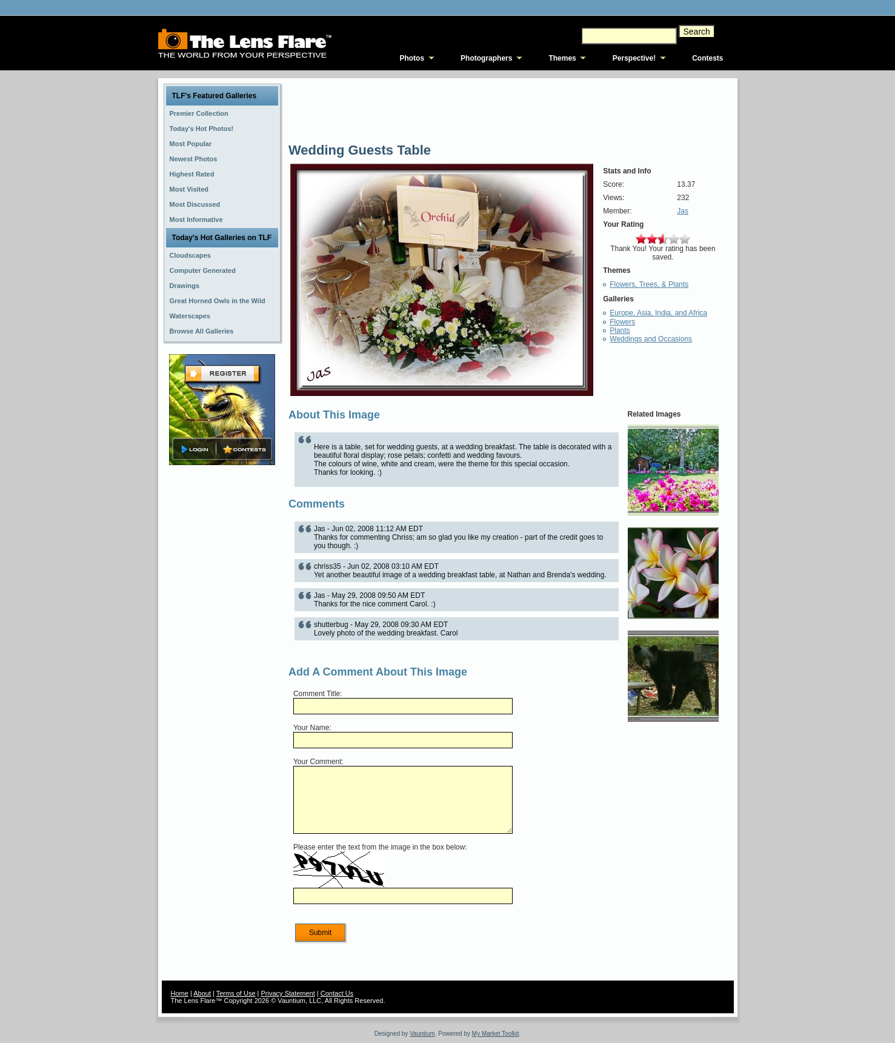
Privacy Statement (288, 993)
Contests (707, 58)
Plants (620, 330)
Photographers (486, 58)
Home (179, 993)
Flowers (622, 322)
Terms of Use (236, 993)
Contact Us (337, 993)
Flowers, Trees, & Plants (649, 284)
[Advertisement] (221, 659)
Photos (411, 58)
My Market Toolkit (495, 1033)
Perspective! (634, 58)
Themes (562, 58)
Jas (682, 211)
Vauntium (422, 1033)
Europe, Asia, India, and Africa (658, 313)
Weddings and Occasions (651, 339)
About (202, 993)
